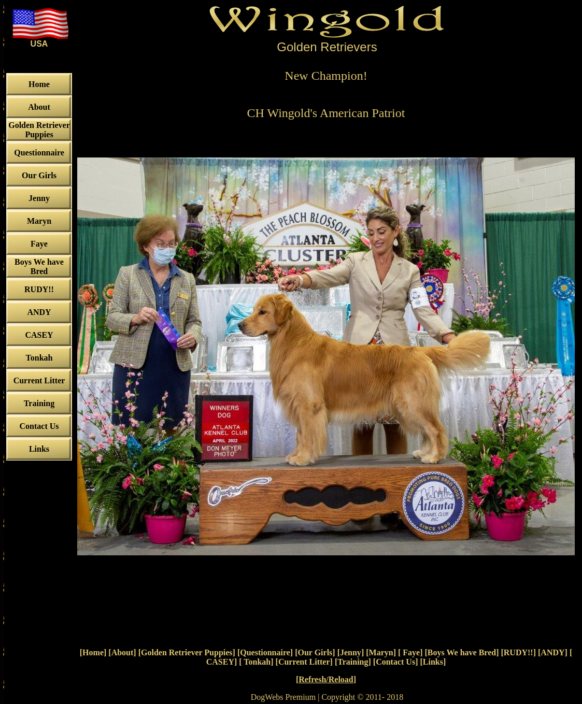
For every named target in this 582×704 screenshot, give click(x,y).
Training (352, 661)
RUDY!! (518, 652)
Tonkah (256, 661)
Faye (410, 652)
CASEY (220, 661)
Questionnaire (265, 652)
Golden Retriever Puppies (187, 652)
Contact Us (395, 661)
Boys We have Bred (462, 652)
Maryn (381, 652)
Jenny (350, 652)
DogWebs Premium (283, 697)
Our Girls (314, 652)
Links (433, 661)
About (122, 652)
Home (93, 652)
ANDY (552, 652)
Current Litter (304, 661)
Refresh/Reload (326, 679)
